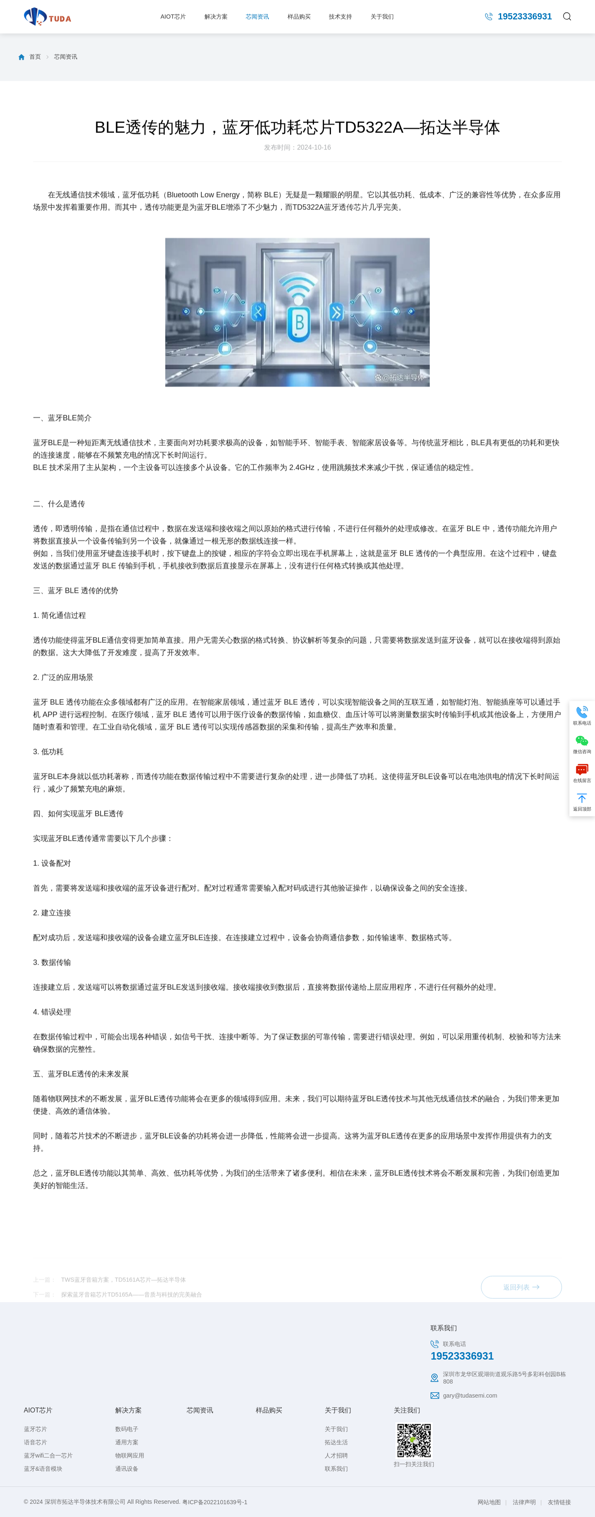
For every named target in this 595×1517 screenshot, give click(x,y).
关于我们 (382, 16)
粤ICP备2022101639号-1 (215, 1502)
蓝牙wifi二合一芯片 (48, 1455)
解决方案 (216, 16)
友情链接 (559, 1502)
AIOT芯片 (173, 16)
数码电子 (126, 1429)
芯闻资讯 (257, 16)
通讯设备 (126, 1468)
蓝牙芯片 (35, 1429)
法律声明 (524, 1502)
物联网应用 (129, 1455)
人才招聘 (336, 1455)
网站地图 (489, 1502)
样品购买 (299, 16)
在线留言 (582, 772)
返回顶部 (582, 801)
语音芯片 (35, 1442)
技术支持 (340, 16)
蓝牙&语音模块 (43, 1468)
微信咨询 (582, 743)
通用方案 (126, 1442)
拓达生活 (336, 1442)
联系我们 (336, 1468)
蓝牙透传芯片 (346, 359)
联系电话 (582, 715)
